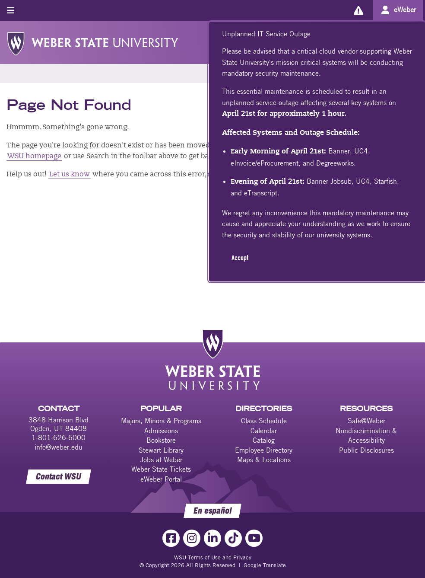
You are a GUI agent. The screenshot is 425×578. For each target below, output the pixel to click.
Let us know (69, 174)
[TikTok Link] (233, 538)
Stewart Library (161, 450)
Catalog (264, 440)
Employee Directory (263, 450)
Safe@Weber (366, 420)
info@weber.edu (58, 447)
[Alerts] (358, 10)
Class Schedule (264, 420)
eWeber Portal (161, 479)
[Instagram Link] (191, 538)
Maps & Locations (264, 459)
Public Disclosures (366, 450)
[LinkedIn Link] (212, 538)
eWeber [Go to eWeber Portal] (405, 9)
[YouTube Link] (254, 538)
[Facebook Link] (171, 538)
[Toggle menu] (10, 10)
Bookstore (161, 440)
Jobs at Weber (161, 459)
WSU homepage (34, 156)
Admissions (161, 430)
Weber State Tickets (161, 469)
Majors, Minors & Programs (161, 420)
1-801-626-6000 (59, 437)
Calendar (264, 430)
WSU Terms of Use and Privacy (212, 557)
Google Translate (265, 565)
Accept (240, 257)
